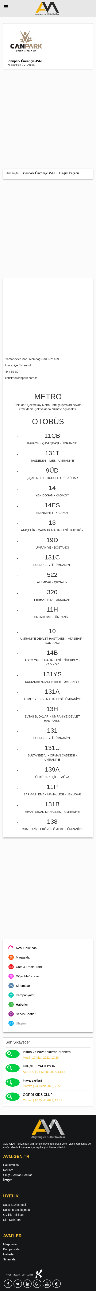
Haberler (9, 1254)
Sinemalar (9, 1259)
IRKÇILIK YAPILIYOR (39, 1066)
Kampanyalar (12, 1249)
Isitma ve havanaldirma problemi (47, 1052)
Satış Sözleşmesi (14, 1204)
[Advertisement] (48, 118)
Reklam (8, 1170)
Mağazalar (10, 1244)
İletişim (7, 1180)
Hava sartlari (32, 1080)
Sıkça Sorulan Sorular (17, 1175)
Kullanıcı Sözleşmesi (16, 1209)
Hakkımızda (11, 1165)
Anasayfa (12, 173)
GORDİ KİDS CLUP (38, 1094)
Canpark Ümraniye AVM (25, 61)
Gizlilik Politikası (13, 1214)
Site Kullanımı (12, 1219)
